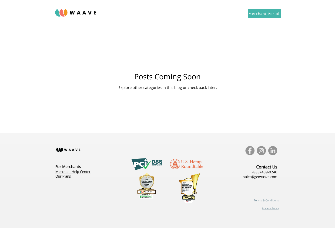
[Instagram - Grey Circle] (261, 150)
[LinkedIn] (272, 150)
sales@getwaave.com (260, 176)
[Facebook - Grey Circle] (250, 150)
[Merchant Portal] (264, 13)
